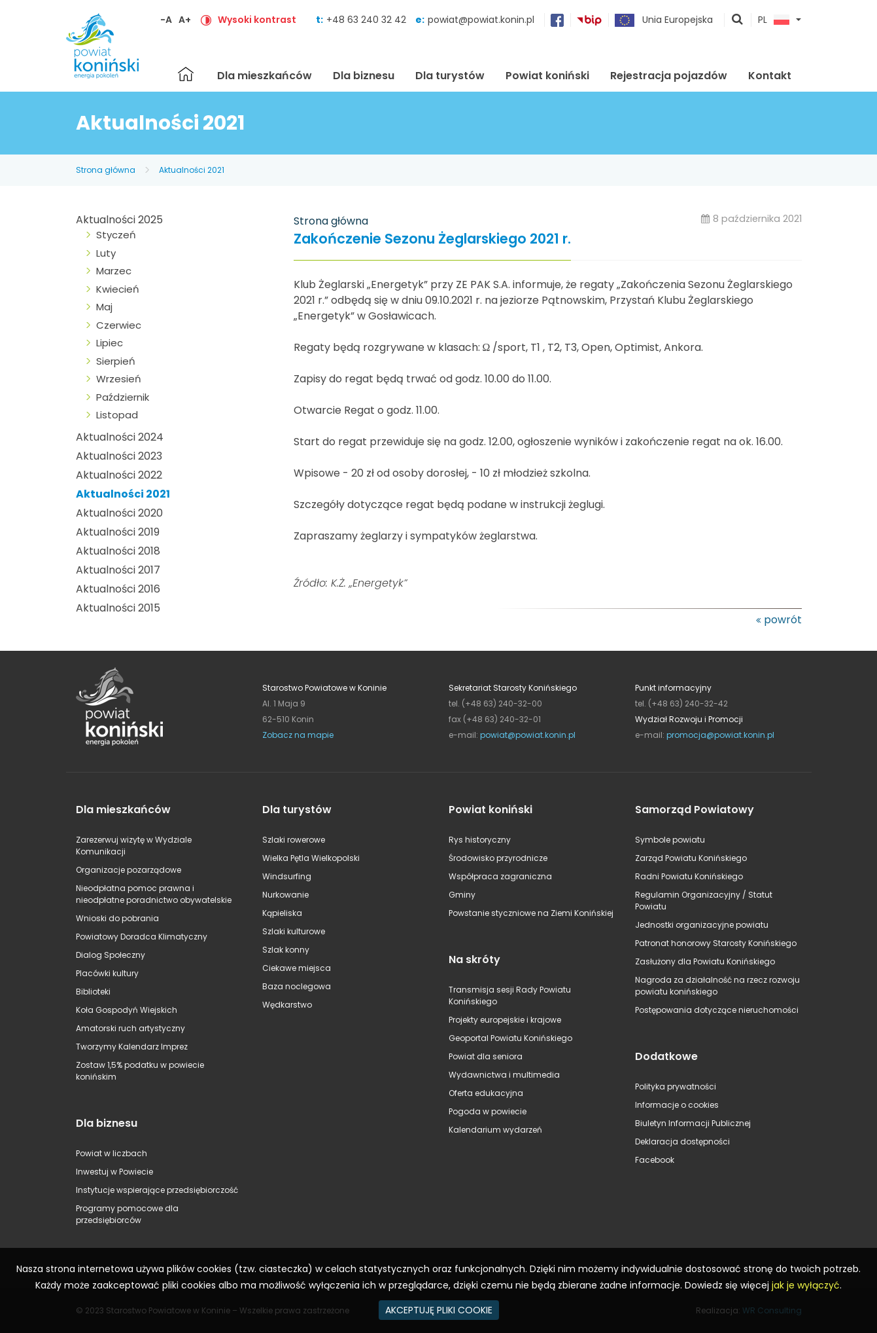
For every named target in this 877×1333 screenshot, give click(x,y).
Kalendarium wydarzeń (495, 1129)
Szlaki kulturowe (293, 931)
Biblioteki (93, 991)
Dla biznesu (363, 75)
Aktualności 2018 (118, 550)
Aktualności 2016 (118, 588)
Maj (104, 307)
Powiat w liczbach (111, 1153)
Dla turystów (450, 75)
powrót (783, 619)
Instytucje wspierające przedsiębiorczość (157, 1190)
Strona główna (186, 74)
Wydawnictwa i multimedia (504, 1074)
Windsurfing (286, 876)
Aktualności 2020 (119, 512)
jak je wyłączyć (806, 1285)
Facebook (654, 1159)
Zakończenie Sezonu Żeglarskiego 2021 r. (432, 239)
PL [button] (773, 20)
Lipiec (109, 343)
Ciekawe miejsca (296, 968)
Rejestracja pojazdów (668, 75)
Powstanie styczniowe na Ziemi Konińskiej (531, 913)
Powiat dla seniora (486, 1056)
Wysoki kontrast (257, 19)
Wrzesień (118, 379)
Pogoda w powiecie (487, 1111)
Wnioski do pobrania (117, 918)
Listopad (117, 415)
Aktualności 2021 (191, 169)
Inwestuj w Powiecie (114, 1171)
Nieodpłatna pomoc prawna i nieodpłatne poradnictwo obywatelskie (154, 894)
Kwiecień (117, 289)
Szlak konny (285, 949)
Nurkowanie (285, 894)
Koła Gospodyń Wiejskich (126, 1009)
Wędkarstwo (287, 1004)
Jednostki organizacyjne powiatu (701, 924)
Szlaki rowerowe (293, 839)
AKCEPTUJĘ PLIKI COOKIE (438, 1310)
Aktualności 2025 (119, 219)
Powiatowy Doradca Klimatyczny (141, 936)
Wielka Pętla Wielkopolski (311, 858)
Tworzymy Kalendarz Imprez (132, 1046)
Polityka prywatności (675, 1086)
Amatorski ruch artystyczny (130, 1028)
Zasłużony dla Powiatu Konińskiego (705, 961)
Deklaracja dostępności (682, 1141)
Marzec (113, 271)
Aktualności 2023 (119, 456)
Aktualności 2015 (118, 607)
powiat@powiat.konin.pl (481, 19)
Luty (106, 253)
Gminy (462, 894)
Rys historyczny (480, 839)
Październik (122, 397)
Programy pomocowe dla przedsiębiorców (127, 1214)
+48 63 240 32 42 (367, 19)
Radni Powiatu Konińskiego (689, 876)
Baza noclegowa (296, 986)
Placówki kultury (107, 973)
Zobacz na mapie (298, 734)
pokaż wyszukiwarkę (737, 20)
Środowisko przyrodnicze (498, 858)
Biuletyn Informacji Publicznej (693, 1123)
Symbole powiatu (670, 839)
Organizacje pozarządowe (128, 869)
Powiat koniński (547, 75)
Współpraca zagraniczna (500, 876)
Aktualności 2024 (119, 437)
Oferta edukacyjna (486, 1093)
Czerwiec (118, 325)
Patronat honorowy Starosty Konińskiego (716, 943)
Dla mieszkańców (264, 75)
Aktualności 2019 (118, 531)
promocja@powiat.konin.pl (720, 734)
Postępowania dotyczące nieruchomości (717, 1009)
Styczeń (116, 235)
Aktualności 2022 (119, 475)
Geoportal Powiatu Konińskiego (510, 1038)
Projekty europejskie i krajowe (505, 1019)
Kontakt (769, 75)
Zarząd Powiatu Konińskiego (691, 858)
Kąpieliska (282, 913)
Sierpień (115, 361)
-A (166, 19)
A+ (185, 19)
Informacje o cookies (677, 1104)
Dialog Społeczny (110, 954)
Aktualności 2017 (118, 569)
